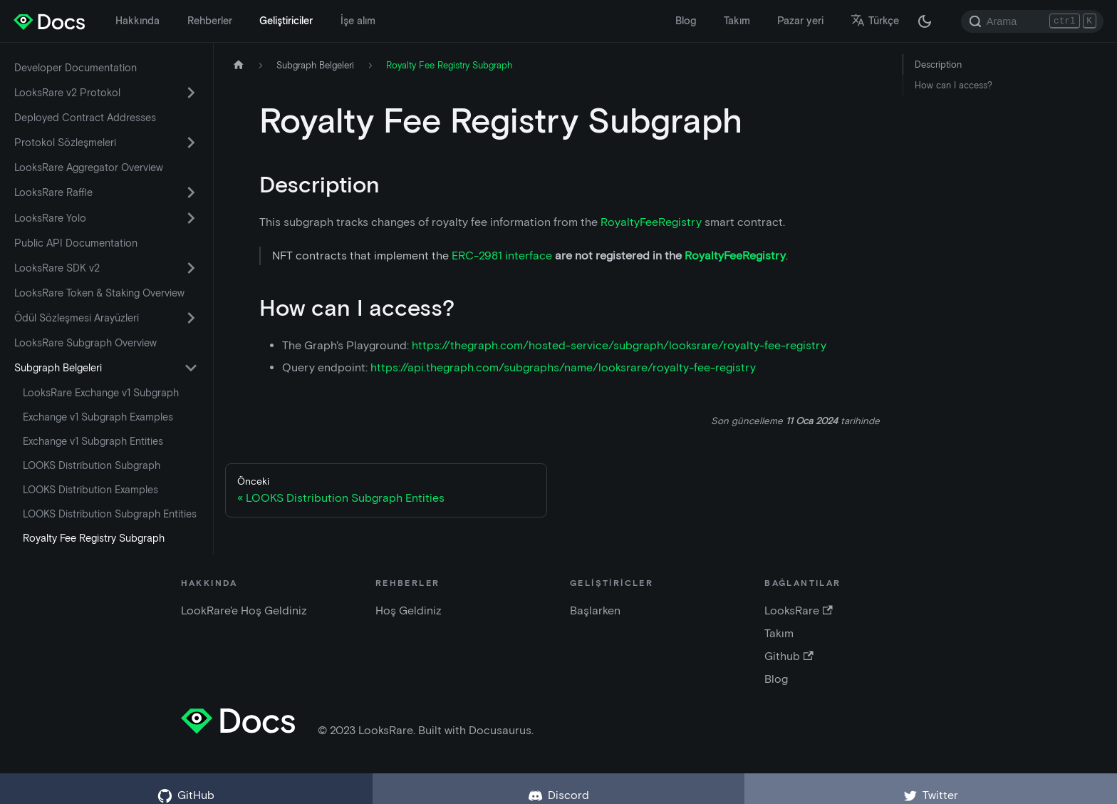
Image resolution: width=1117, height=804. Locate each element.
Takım (737, 20)
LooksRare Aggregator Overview (88, 167)
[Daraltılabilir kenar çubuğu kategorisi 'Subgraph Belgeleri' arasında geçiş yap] (191, 367)
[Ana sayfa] (238, 65)
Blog (685, 20)
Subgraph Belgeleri (58, 367)
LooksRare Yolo (50, 218)
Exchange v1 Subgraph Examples (98, 417)
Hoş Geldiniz (408, 610)
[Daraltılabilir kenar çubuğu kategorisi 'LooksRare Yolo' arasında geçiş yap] (191, 218)
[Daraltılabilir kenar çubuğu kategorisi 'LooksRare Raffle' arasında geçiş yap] (191, 192)
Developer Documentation (75, 67)
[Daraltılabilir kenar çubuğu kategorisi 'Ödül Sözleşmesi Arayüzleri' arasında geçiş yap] (191, 317)
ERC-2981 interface (502, 255)
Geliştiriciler (286, 20)
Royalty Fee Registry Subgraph (94, 538)
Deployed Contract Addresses (85, 117)
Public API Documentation (75, 243)
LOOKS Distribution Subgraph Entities (110, 513)
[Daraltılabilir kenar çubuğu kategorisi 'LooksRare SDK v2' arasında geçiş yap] (191, 268)
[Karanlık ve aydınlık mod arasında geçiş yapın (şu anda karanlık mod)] (924, 21)
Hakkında (137, 20)
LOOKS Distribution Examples (90, 489)
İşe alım (358, 20)
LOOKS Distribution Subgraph (91, 465)
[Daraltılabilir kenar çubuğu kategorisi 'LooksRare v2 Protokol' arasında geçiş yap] (191, 92)
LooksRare (798, 610)
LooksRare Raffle (53, 192)
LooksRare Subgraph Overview (85, 342)
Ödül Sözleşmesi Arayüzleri (76, 317)
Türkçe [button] (875, 20)
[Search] (1032, 21)
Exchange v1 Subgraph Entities (93, 441)
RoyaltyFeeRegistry (651, 222)
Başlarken (595, 610)
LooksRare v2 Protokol (67, 92)
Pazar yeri (800, 20)
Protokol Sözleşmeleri (65, 142)
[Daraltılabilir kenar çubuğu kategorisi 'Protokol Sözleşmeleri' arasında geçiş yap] (191, 142)
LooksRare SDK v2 (57, 268)
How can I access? (953, 85)
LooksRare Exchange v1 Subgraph (101, 392)
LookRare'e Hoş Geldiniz (244, 610)
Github (788, 656)
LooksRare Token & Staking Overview (99, 293)
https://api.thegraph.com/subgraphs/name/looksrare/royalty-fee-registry (563, 367)
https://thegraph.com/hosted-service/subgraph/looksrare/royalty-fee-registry (619, 345)
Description (938, 64)
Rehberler (209, 20)
